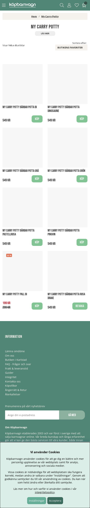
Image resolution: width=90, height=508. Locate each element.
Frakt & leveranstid (16, 368)
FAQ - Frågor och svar (18, 364)
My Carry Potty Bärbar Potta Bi (20, 107)
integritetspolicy (45, 492)
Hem (34, 16)
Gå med (72, 415)
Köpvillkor (11, 385)
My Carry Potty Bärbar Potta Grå (21, 171)
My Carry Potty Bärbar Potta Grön (66, 171)
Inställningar (36, 500)
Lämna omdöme (15, 351)
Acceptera (55, 500)
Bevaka (80, 306)
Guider (9, 372)
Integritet (10, 377)
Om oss (9, 355)
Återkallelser (12, 394)
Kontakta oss (13, 381)
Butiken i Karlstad (16, 359)
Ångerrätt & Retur (16, 390)
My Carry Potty (50, 16)
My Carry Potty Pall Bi (15, 294)
